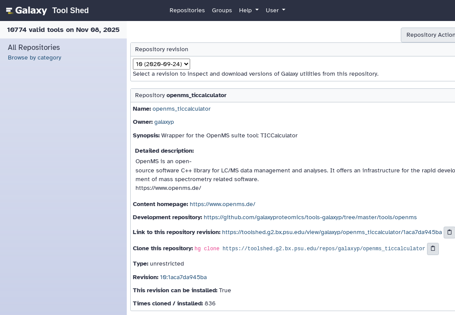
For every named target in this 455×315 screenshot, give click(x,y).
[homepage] (46, 10)
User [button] (273, 10)
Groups (222, 10)
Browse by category (34, 57)
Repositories (187, 10)
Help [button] (246, 10)
